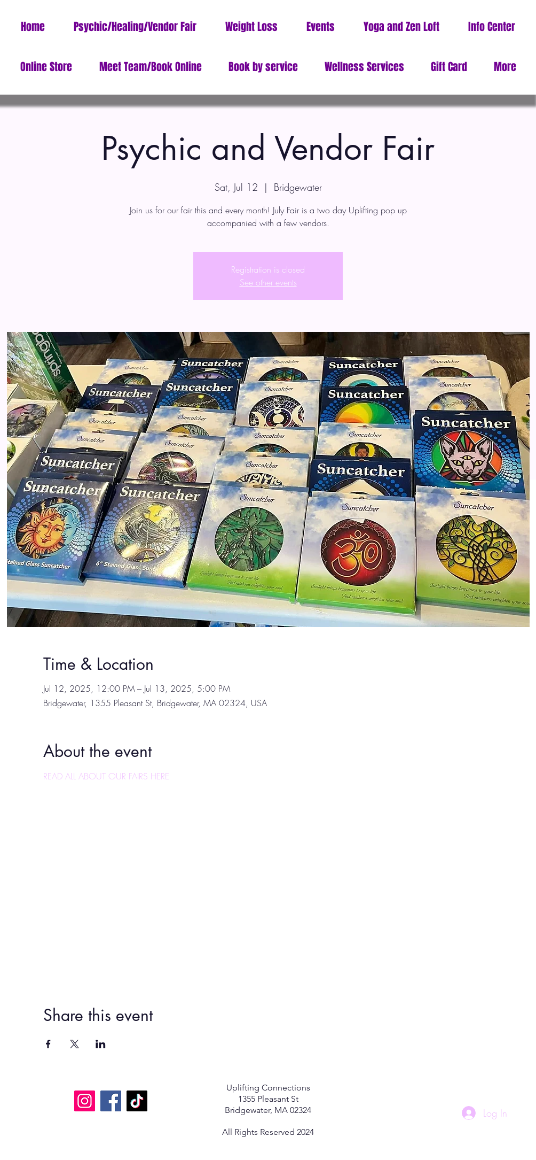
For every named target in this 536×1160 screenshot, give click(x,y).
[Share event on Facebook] (48, 1044)
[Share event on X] (74, 1044)
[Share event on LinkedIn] (101, 1044)
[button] (492, 27)
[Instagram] (84, 1101)
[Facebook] (110, 1101)
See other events (268, 282)
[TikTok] (137, 1101)
